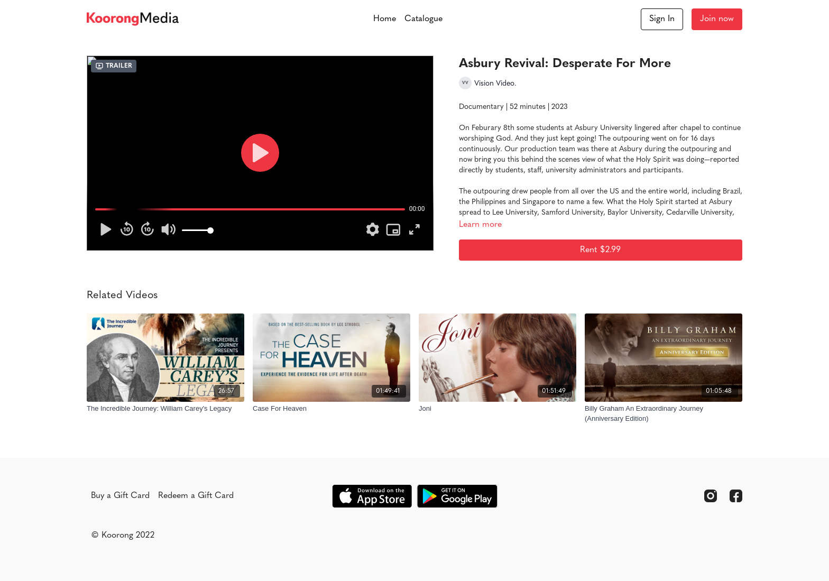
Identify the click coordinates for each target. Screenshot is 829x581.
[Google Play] (457, 496)
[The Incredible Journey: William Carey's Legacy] (165, 408)
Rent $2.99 (600, 250)
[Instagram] (710, 496)
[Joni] (497, 408)
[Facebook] (736, 496)
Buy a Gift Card (120, 496)
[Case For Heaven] (331, 408)
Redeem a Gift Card (196, 496)
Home (384, 19)
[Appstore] (371, 496)
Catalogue (423, 19)
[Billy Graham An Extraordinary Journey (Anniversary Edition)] (663, 413)
